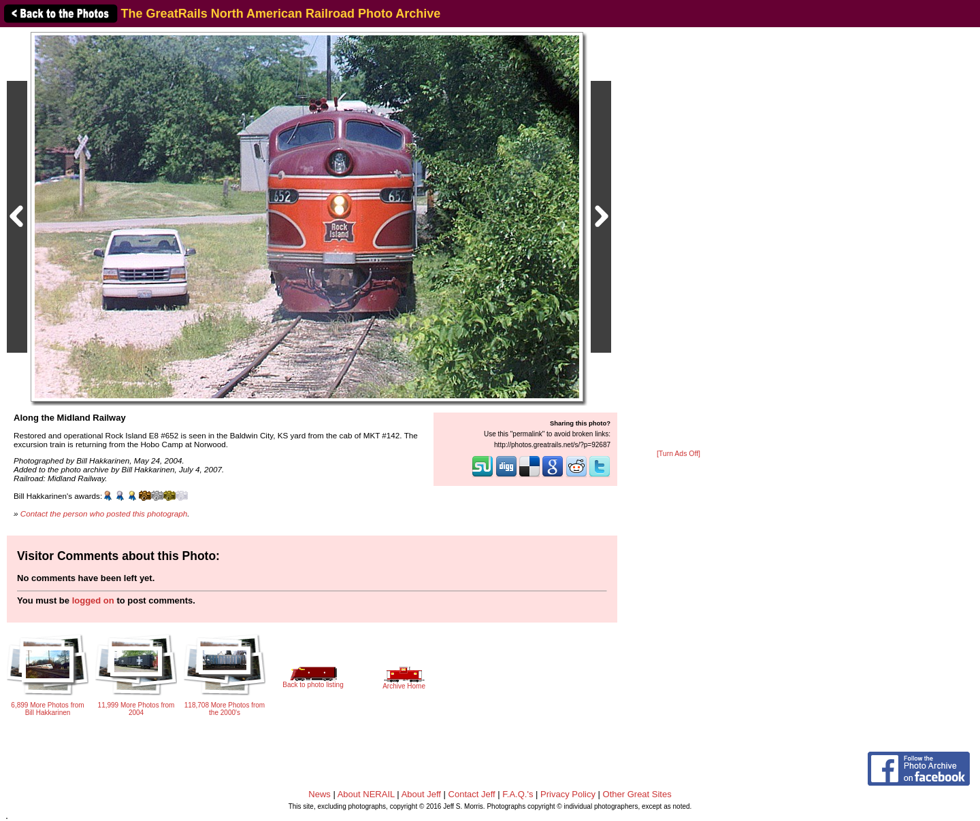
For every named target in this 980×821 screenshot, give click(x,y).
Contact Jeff (471, 794)
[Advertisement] (678, 239)
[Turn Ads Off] (678, 453)
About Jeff (421, 794)
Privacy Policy (567, 794)
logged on (93, 600)
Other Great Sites (637, 794)
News (319, 794)
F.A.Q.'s (517, 794)
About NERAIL (366, 794)
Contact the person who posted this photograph (104, 513)
